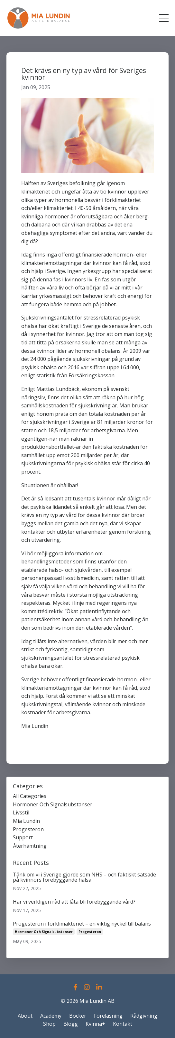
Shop (49, 1023)
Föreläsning (108, 1015)
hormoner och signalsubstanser (52, 804)
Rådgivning (143, 1015)
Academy (50, 1015)
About (25, 1015)
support (23, 837)
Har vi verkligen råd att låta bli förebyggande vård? (74, 901)
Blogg (70, 1023)
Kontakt (122, 1023)
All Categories (29, 796)
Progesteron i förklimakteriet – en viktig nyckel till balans (82, 923)
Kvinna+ (95, 1023)
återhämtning (30, 845)
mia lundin (26, 820)
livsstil (21, 812)
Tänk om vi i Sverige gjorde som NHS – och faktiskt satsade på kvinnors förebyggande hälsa (84, 877)
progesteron (28, 829)
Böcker (77, 1015)
